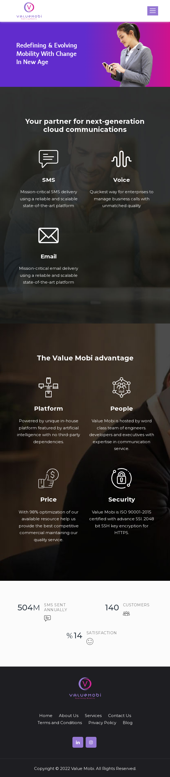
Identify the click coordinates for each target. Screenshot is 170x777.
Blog (127, 722)
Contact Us (119, 715)
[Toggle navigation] (152, 10)
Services (93, 715)
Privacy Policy (102, 722)
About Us (68, 715)
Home (45, 715)
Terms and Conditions (60, 722)
